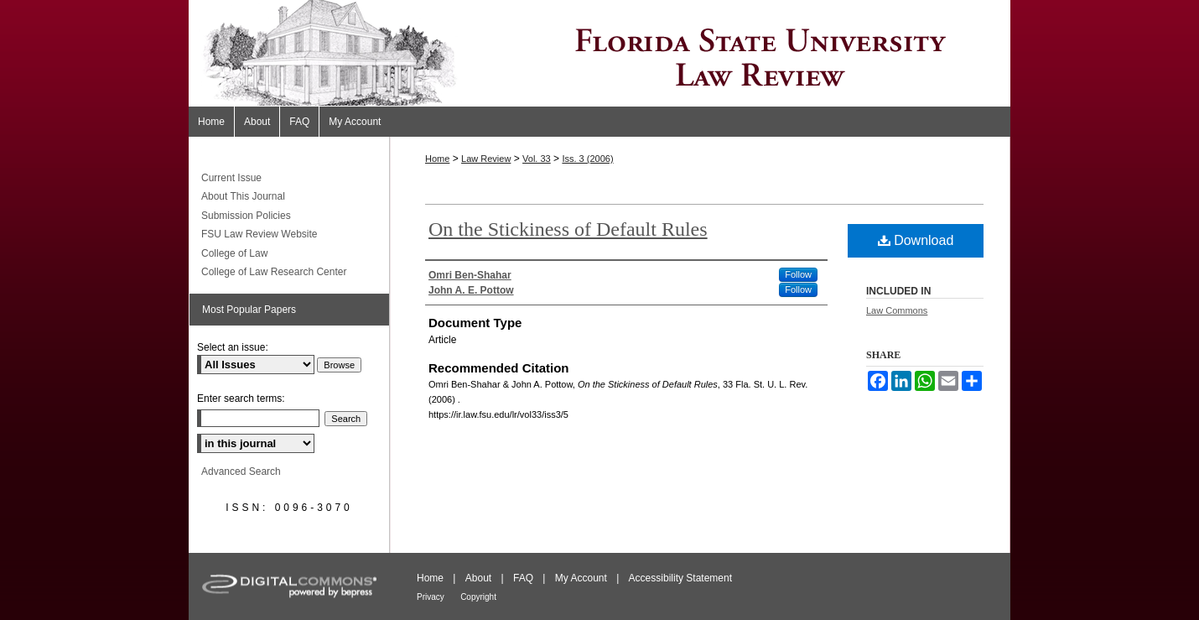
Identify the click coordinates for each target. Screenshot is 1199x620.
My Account (581, 578)
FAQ (523, 578)
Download (916, 240)
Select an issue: (232, 347)
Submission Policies (246, 215)
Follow (798, 274)
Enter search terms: (241, 398)
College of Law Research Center (273, 272)
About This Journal (243, 196)
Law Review (486, 159)
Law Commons (896, 310)
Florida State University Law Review (599, 53)
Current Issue (231, 178)
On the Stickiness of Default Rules (568, 229)
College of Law (234, 253)
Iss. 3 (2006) (587, 159)
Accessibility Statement (680, 578)
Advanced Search (241, 471)
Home (437, 159)
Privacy (430, 597)
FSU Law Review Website (259, 234)
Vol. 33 (536, 159)
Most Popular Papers (249, 309)
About (478, 578)
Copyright (478, 597)
